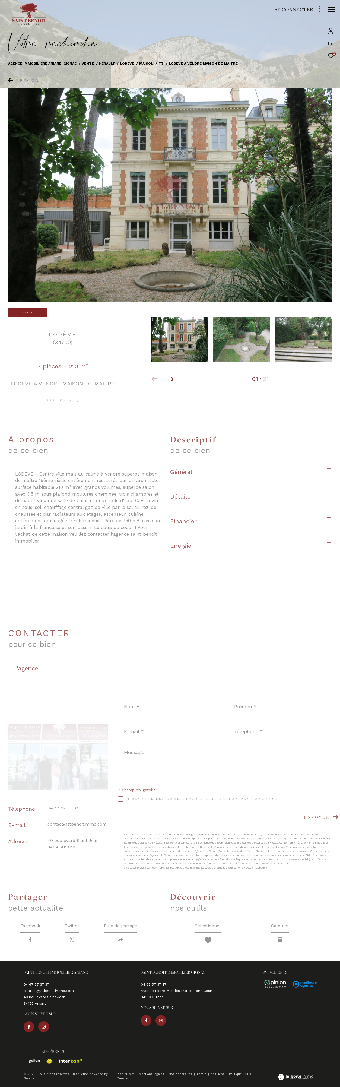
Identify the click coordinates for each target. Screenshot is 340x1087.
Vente (88, 63)
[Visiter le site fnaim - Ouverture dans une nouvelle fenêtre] (47, 1061)
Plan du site (126, 1074)
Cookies (123, 1078)
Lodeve (127, 63)
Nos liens (218, 1074)
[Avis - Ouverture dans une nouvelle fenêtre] (272, 984)
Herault (107, 63)
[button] (170, 379)
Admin (202, 1074)
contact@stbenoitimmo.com (77, 824)
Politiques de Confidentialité (187, 867)
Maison (146, 63)
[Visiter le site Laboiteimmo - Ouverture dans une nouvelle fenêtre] (296, 1077)
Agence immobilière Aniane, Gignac (42, 63)
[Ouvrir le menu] (331, 9)
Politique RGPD (240, 1074)
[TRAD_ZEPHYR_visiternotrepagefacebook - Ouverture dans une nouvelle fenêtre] (29, 1026)
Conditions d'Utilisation (226, 867)
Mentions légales (152, 1074)
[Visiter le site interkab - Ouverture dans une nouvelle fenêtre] (68, 1061)
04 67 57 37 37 (62, 807)
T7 (161, 63)
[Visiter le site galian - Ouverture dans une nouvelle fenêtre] (32, 1061)
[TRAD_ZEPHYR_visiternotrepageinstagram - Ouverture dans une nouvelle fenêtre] (43, 1026)
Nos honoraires (181, 1074)
